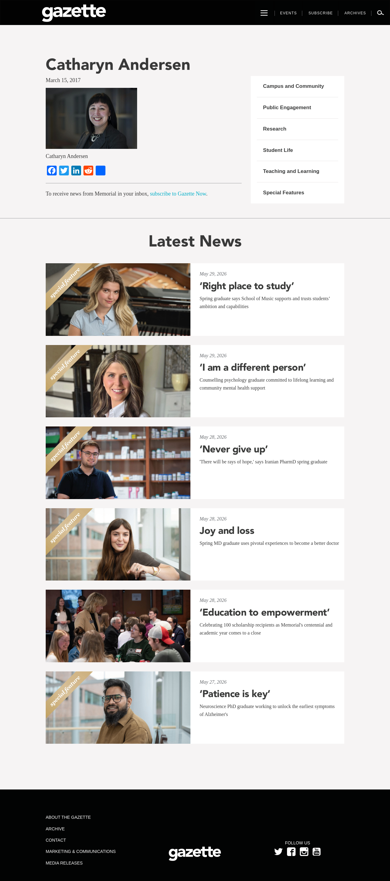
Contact (56, 840)
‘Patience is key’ (235, 693)
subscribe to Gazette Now (178, 194)
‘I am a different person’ (253, 367)
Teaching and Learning (291, 171)
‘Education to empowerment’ (264, 612)
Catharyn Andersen (118, 64)
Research (274, 129)
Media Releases (64, 863)
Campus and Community (293, 86)
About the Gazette (68, 817)
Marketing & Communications (81, 851)
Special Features (283, 193)
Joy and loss (227, 530)
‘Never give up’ (234, 449)
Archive (55, 828)
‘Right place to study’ (247, 286)
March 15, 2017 (63, 80)
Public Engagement (287, 107)
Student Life (278, 150)
